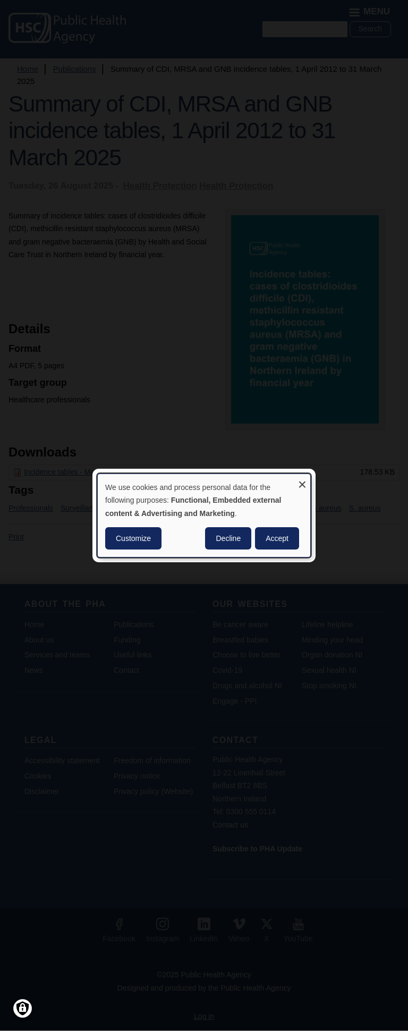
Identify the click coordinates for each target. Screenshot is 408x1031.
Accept (277, 538)
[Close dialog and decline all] (302, 480)
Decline (228, 538)
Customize (133, 538)
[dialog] (204, 515)
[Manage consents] (22, 1008)
